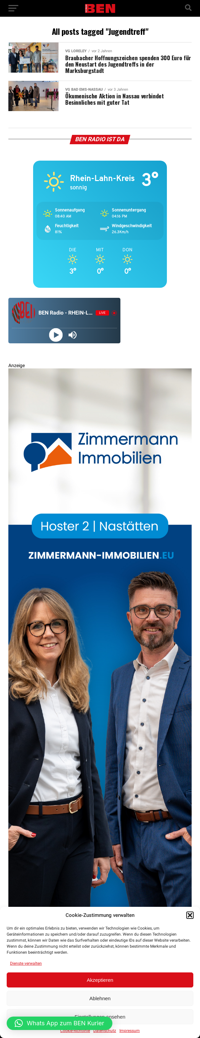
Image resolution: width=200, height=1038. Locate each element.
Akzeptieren (100, 980)
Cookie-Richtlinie (75, 1030)
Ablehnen (99, 998)
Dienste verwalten (26, 963)
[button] (190, 915)
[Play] (56, 335)
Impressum (129, 1030)
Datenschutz (104, 1030)
